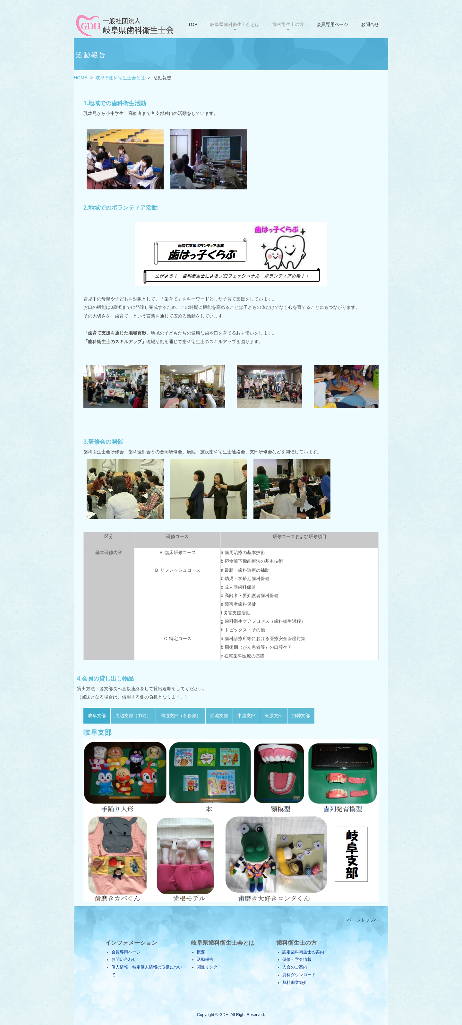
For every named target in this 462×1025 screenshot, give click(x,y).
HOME (80, 77)
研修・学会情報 (297, 959)
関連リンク (207, 967)
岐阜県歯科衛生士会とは (120, 77)
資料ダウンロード (299, 975)
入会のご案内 (294, 967)
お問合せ (370, 24)
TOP (192, 24)
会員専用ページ (332, 24)
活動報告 (205, 959)
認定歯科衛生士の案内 (303, 952)
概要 (201, 952)
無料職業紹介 (294, 982)
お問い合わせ (123, 959)
